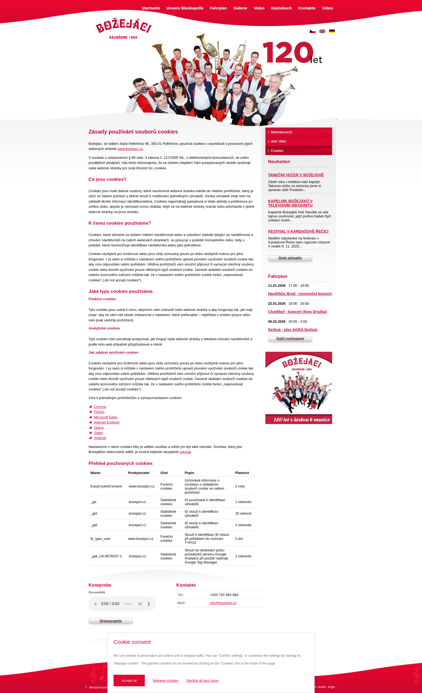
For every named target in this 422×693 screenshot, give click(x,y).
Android (100, 438)
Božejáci (100, 18)
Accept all (129, 680)
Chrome (100, 407)
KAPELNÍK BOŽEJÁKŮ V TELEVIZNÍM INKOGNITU (290, 203)
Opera (99, 428)
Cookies (277, 151)
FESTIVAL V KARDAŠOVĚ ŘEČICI (298, 231)
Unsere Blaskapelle (184, 8)
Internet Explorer (107, 422)
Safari (98, 433)
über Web (278, 141)
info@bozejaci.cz (223, 603)
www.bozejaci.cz (130, 149)
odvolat (185, 452)
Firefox (99, 412)
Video (259, 8)
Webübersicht (281, 132)
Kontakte (306, 8)
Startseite (151, 8)
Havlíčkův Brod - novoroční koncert (300, 294)
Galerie (240, 8)
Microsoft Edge (105, 417)
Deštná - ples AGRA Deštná (292, 330)
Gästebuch (281, 8)
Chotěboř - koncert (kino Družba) (297, 312)
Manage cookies (165, 680)
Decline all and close (203, 680)
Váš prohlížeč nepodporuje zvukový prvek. (122, 604)
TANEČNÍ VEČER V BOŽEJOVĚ (296, 175)
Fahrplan (218, 8)
